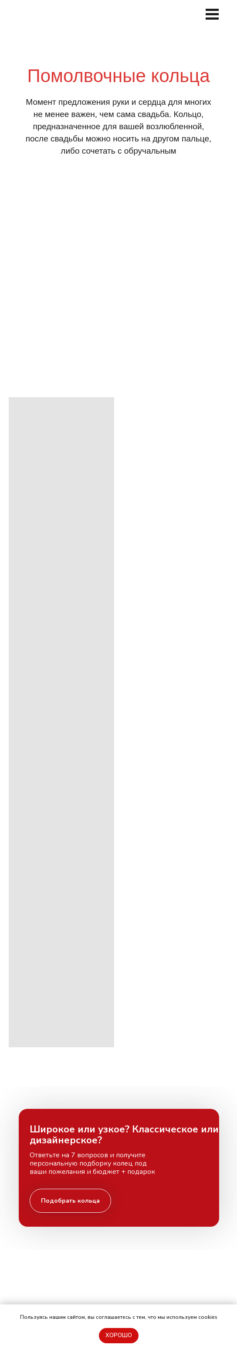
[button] (70, 1201)
